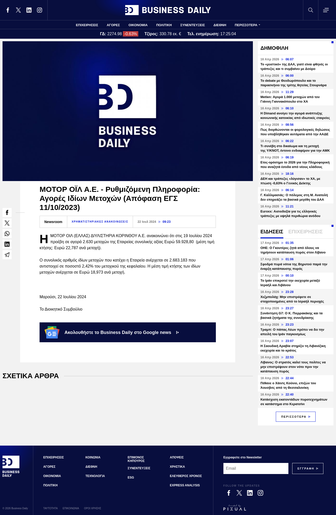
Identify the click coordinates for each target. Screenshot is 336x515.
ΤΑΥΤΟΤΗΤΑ (50, 508)
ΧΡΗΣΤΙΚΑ (177, 466)
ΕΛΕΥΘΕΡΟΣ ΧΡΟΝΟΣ (186, 476)
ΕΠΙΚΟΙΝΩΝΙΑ (71, 508)
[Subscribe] (305, 468)
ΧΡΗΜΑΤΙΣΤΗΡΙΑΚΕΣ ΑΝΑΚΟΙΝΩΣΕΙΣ (100, 221)
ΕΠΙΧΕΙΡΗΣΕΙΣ (87, 25)
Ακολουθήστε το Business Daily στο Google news (112, 332)
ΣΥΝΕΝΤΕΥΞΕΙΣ (192, 25)
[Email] (255, 468)
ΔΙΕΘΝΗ (220, 25)
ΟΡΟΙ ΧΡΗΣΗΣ (92, 508)
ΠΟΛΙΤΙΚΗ (164, 25)
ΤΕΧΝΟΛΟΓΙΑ (95, 476)
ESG (131, 477)
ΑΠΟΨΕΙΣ (177, 457)
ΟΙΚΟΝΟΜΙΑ (138, 25)
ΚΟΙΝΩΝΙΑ (92, 457)
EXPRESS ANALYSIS (185, 485)
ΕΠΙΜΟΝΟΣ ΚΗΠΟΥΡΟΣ (136, 459)
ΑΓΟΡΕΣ (113, 25)
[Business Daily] (11, 476)
